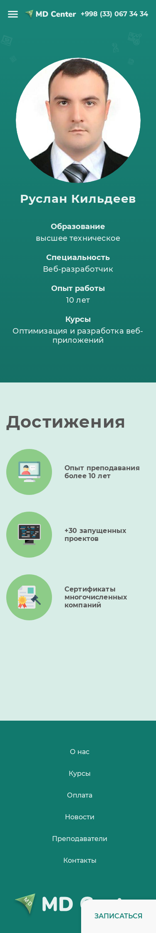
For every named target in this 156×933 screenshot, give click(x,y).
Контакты (80, 860)
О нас (79, 752)
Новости (79, 817)
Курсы (80, 774)
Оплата (79, 795)
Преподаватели (79, 839)
